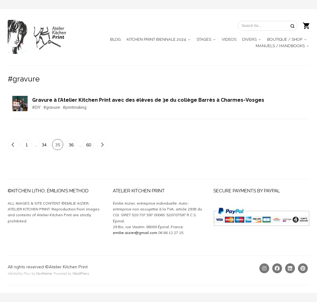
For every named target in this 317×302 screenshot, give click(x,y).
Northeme (44, 273)
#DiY (36, 107)
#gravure (52, 107)
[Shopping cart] (306, 25)
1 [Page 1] (26, 145)
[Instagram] (264, 268)
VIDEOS (229, 39)
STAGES (204, 39)
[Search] (292, 26)
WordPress (80, 273)
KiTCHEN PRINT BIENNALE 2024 (156, 39)
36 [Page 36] (71, 145)
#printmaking (74, 107)
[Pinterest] (302, 268)
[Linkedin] (290, 268)
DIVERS (249, 39)
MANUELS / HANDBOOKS (280, 45)
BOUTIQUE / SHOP (284, 39)
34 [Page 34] (44, 145)
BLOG (115, 39)
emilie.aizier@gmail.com (135, 232)
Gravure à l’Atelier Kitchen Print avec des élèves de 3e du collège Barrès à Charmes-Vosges (148, 100)
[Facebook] (277, 268)
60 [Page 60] (88, 145)
